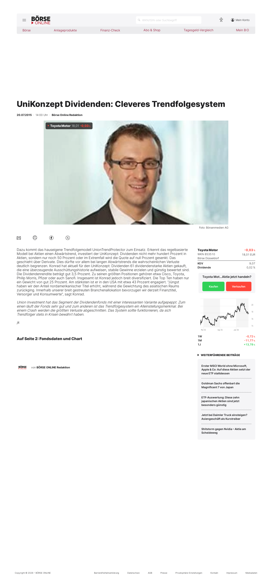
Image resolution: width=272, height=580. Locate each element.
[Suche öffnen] (168, 20)
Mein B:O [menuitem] (242, 30)
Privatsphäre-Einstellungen (188, 573)
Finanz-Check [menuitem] (110, 30)
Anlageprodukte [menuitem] (65, 30)
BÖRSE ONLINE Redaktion (53, 367)
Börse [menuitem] (27, 30)
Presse (163, 573)
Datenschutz (133, 573)
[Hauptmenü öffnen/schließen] (24, 20)
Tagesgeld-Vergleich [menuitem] (198, 30)
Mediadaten (251, 573)
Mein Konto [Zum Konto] (240, 20)
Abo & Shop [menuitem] (152, 30)
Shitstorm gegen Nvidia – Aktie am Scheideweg (223, 430)
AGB (150, 573)
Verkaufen (238, 286)
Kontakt (214, 573)
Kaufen (213, 286)
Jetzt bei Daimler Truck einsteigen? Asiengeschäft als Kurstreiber (224, 416)
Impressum (231, 573)
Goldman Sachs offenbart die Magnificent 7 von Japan (220, 385)
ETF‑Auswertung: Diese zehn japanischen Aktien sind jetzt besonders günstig (220, 401)
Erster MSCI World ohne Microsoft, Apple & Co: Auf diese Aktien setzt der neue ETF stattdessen (225, 369)
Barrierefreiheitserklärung (106, 573)
